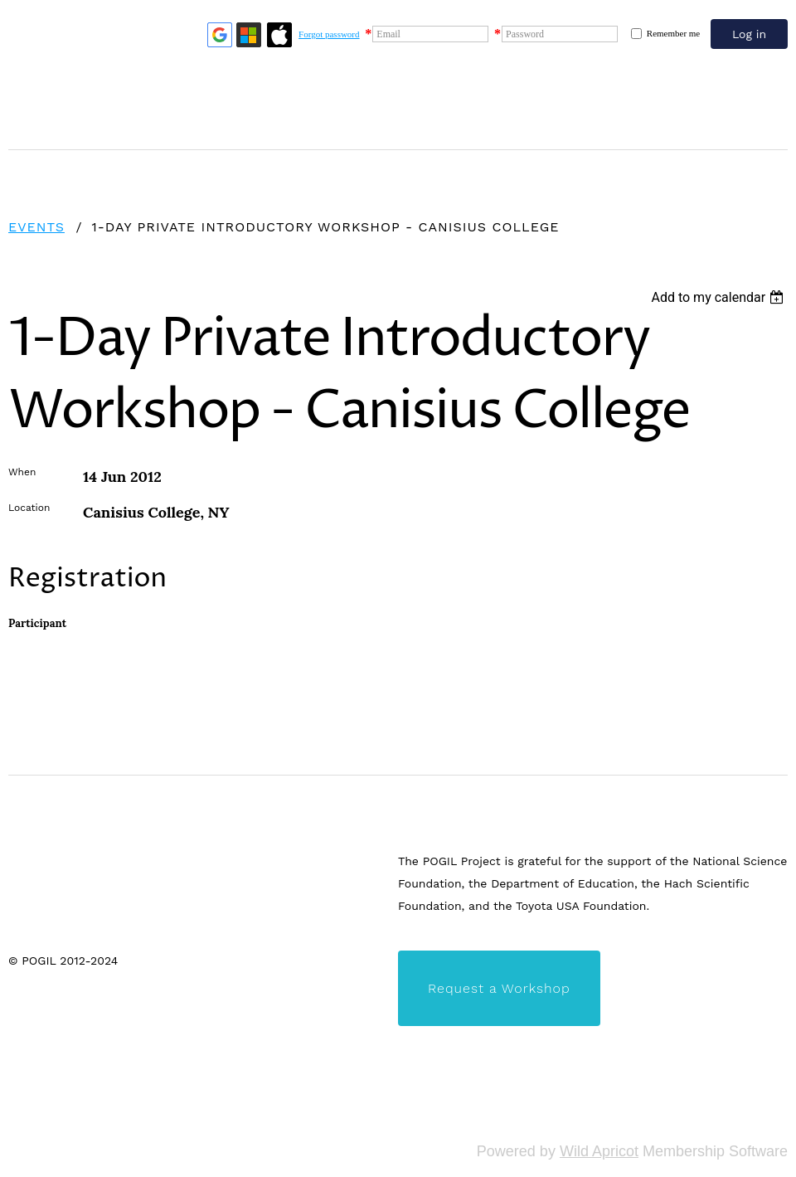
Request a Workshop (499, 988)
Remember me (673, 33)
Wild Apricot (599, 1151)
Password (525, 34)
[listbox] (719, 297)
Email (388, 34)
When (22, 472)
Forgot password (328, 34)
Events (36, 227)
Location (29, 507)
